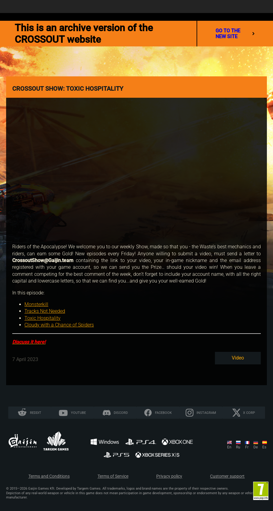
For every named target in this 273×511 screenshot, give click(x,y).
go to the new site (235, 33)
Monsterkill (36, 304)
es (264, 447)
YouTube (78, 413)
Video (238, 358)
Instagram (206, 413)
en (229, 447)
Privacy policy (169, 476)
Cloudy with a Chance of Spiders (59, 325)
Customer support (227, 476)
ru (238, 447)
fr (247, 447)
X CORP (249, 413)
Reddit (35, 413)
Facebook (163, 413)
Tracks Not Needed (44, 311)
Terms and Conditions (49, 476)
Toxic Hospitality (42, 318)
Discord (121, 413)
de (255, 447)
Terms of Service (113, 476)
